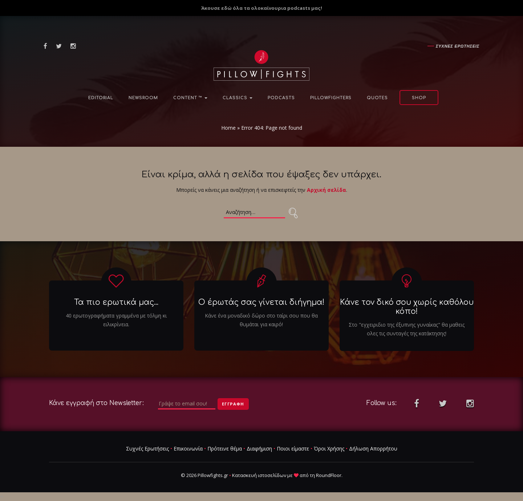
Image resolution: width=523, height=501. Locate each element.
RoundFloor (328, 475)
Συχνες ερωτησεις (457, 46)
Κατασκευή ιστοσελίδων (259, 475)
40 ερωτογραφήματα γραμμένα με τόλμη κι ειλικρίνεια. (116, 320)
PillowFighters (331, 98)
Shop (419, 98)
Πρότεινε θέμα (224, 448)
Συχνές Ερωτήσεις (147, 448)
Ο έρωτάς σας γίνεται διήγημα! (261, 302)
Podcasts (281, 98)
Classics (237, 98)
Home (228, 127)
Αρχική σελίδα (326, 189)
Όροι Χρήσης (329, 448)
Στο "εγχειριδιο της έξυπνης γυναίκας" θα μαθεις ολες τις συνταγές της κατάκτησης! (407, 329)
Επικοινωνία (188, 448)
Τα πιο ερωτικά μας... (116, 302)
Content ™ (190, 98)
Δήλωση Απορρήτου (373, 448)
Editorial (100, 98)
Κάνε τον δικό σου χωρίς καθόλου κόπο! (407, 307)
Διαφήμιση (259, 448)
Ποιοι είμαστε (293, 448)
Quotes (377, 98)
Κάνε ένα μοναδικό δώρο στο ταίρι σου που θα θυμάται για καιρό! (261, 320)
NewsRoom (143, 98)
